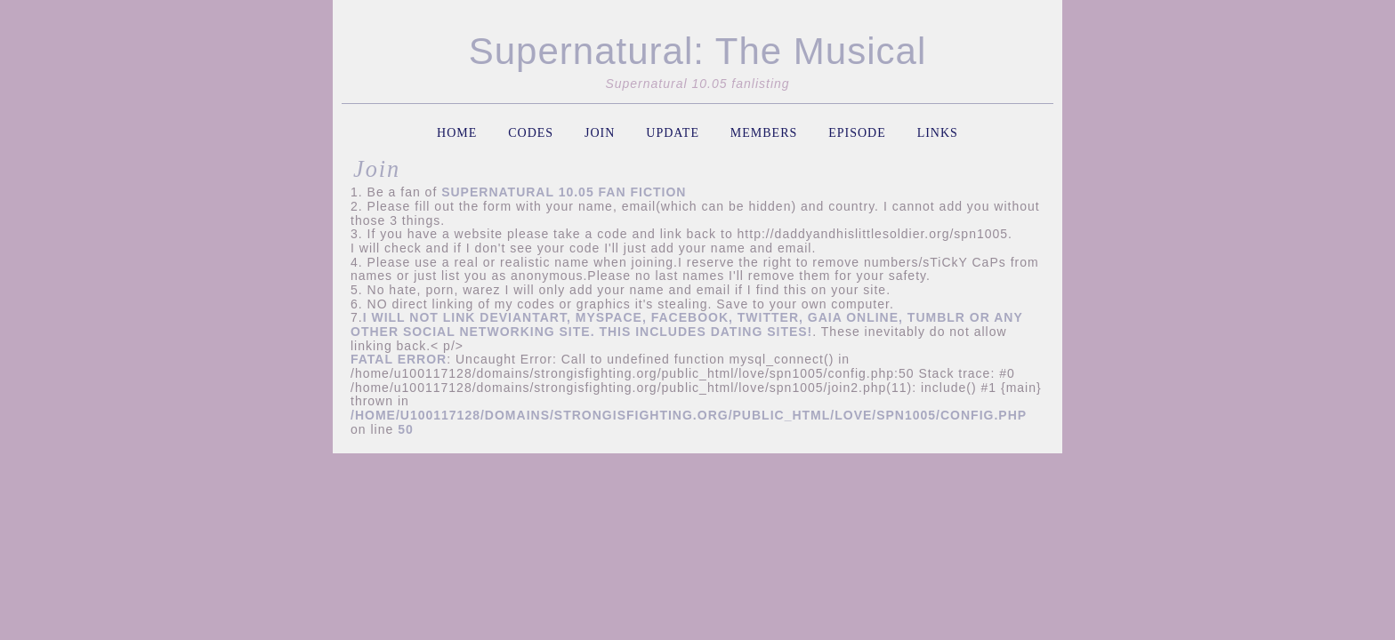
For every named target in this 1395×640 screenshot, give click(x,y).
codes (530, 133)
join (600, 133)
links (937, 133)
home (457, 133)
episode (857, 133)
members (763, 133)
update (672, 133)
